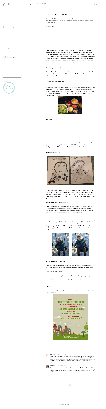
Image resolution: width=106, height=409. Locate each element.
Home (37, 3)
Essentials (42, 3)
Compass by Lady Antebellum (75, 62)
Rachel (52, 354)
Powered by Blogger (63, 404)
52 (47, 3)
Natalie (52, 365)
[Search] (94, 4)
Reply (51, 362)
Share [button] (31, 12)
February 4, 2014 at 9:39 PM (60, 354)
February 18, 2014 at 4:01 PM (60, 365)
